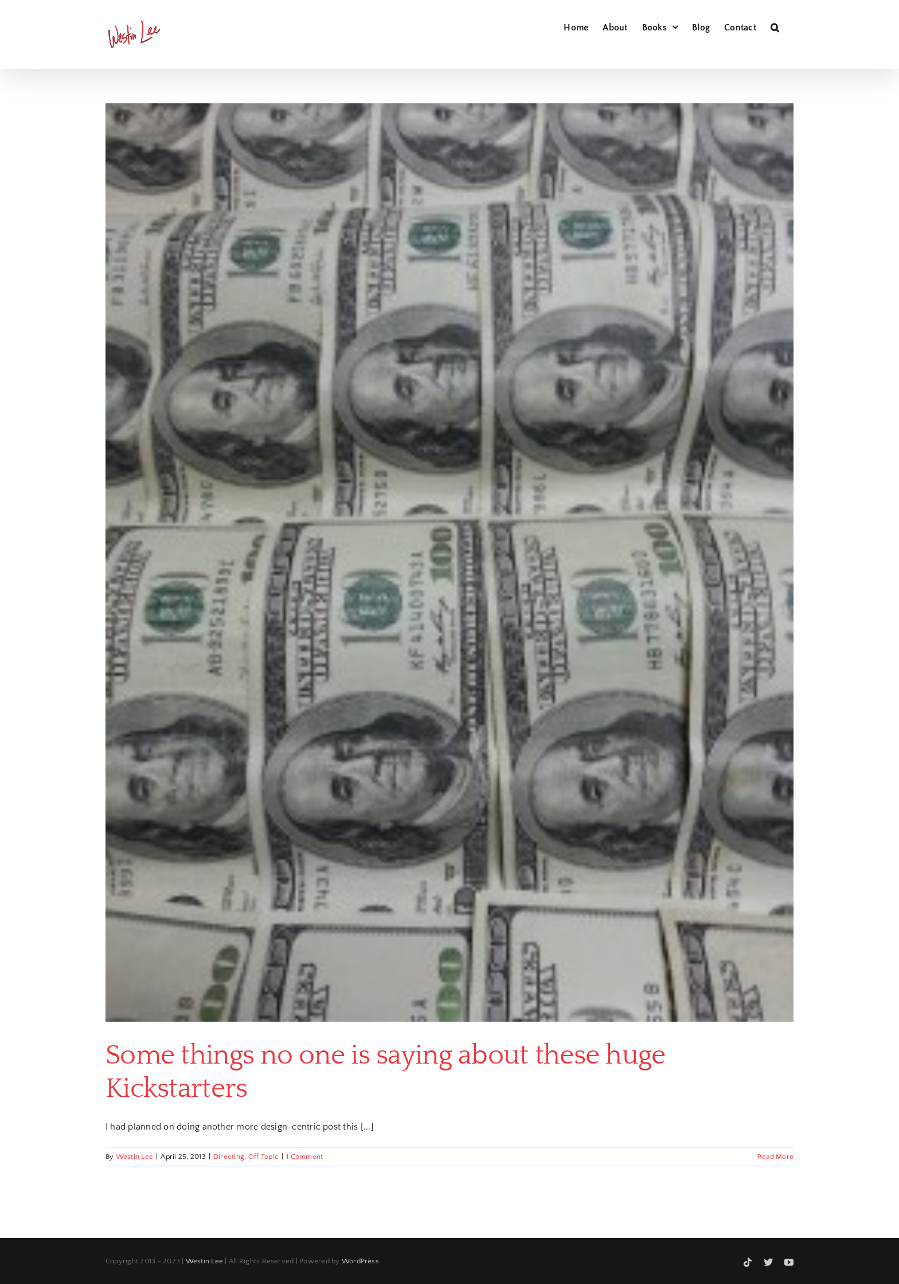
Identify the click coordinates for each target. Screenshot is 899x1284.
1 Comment (304, 1157)
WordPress (360, 1261)
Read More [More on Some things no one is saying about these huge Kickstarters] (775, 1157)
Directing (228, 1157)
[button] (775, 26)
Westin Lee (134, 1157)
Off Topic (263, 1157)
